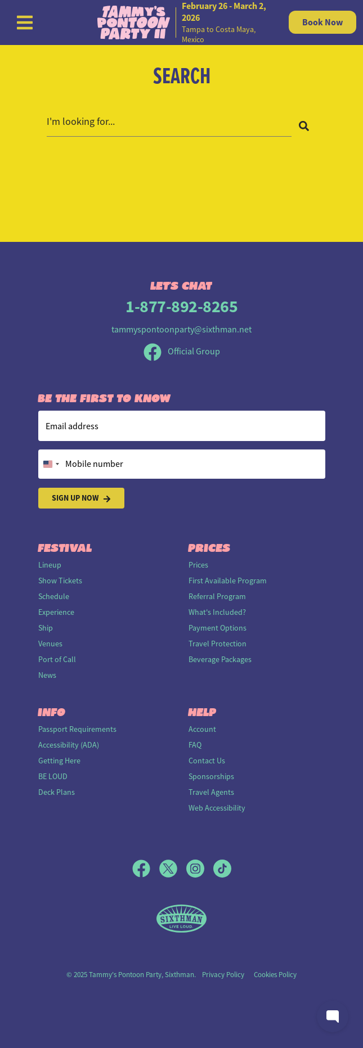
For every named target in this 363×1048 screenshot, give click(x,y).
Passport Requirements (77, 729)
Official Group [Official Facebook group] (182, 351)
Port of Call (57, 659)
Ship (45, 628)
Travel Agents (211, 792)
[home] (181, 22)
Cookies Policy (275, 974)
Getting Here (59, 760)
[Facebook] (145, 869)
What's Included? (217, 612)
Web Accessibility (217, 808)
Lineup (49, 565)
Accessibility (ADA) (68, 745)
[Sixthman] (181, 919)
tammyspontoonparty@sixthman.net (181, 329)
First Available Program (228, 580)
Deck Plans (56, 792)
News (47, 675)
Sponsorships (211, 776)
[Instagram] (199, 869)
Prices (198, 565)
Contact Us (207, 760)
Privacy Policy (223, 974)
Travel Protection (218, 643)
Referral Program (217, 596)
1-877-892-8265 (181, 306)
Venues (50, 643)
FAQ (195, 745)
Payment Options (218, 628)
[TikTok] (222, 869)
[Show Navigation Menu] (25, 23)
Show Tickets (60, 580)
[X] (172, 869)
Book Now (322, 22)
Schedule (53, 596)
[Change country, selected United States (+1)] (50, 464)
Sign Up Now (81, 498)
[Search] (304, 125)
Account (202, 729)
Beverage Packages (220, 659)
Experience (56, 612)
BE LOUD (53, 776)
